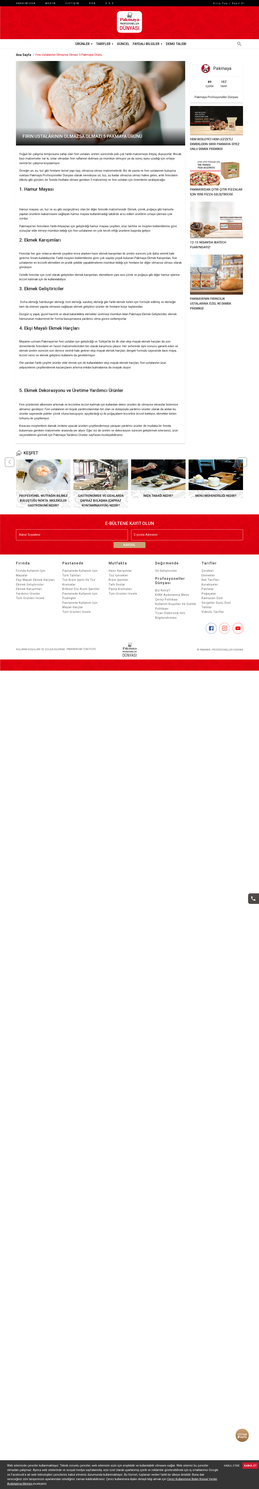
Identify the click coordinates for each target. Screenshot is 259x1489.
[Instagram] (225, 632)
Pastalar (208, 593)
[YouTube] (238, 632)
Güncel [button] (123, 48)
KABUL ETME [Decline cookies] (232, 1465)
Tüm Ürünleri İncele (30, 602)
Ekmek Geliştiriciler (30, 588)
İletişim (73, 3)
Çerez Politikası (166, 603)
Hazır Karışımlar (120, 575)
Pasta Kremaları (120, 593)
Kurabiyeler (210, 588)
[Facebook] (211, 632)
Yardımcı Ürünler (28, 597)
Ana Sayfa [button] (23, 59)
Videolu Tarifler (213, 616)
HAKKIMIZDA (26, 3)
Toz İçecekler (118, 579)
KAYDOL (129, 549)
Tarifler (104, 48)
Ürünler (84, 48)
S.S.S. (110, 3)
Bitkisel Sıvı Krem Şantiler (81, 593)
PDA (92, 3)
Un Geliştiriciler (166, 575)
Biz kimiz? (162, 594)
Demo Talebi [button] (176, 48)
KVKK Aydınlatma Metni (172, 599)
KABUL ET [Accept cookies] (250, 1465)
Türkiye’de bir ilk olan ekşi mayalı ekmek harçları (129, 346)
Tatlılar (207, 611)
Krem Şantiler (118, 584)
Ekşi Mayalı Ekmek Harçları (35, 584)
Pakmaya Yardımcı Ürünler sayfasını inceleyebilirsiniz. (88, 439)
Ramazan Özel (212, 602)
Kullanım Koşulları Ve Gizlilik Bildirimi (40, 653)
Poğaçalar (209, 597)
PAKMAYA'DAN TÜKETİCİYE (82, 653)
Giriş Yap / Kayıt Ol (227, 3)
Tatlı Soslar (117, 588)
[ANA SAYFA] (129, 24)
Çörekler (208, 575)
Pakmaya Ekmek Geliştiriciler (148, 318)
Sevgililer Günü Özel (216, 606)
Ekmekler (208, 579)
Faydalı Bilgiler (147, 48)
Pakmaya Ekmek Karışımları (152, 262)
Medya (50, 3)
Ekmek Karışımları (29, 593)
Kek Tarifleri (210, 584)
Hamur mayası (28, 213)
